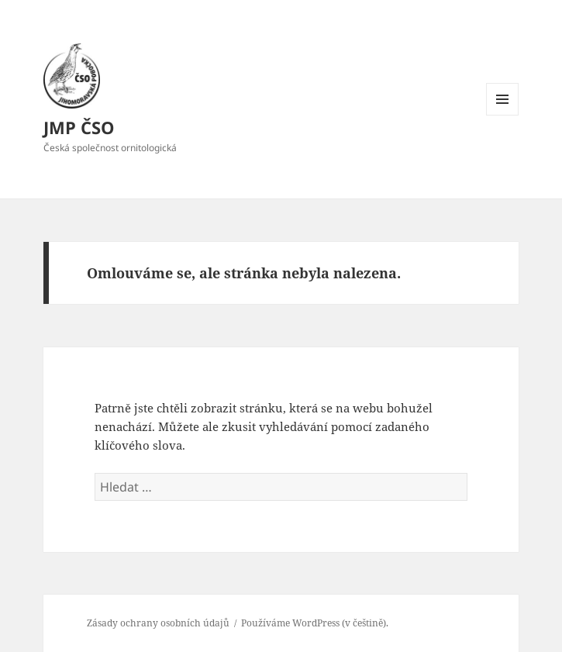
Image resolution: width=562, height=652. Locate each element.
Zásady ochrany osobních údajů (158, 623)
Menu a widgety (503, 115)
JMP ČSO (79, 127)
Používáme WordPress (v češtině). (314, 623)
